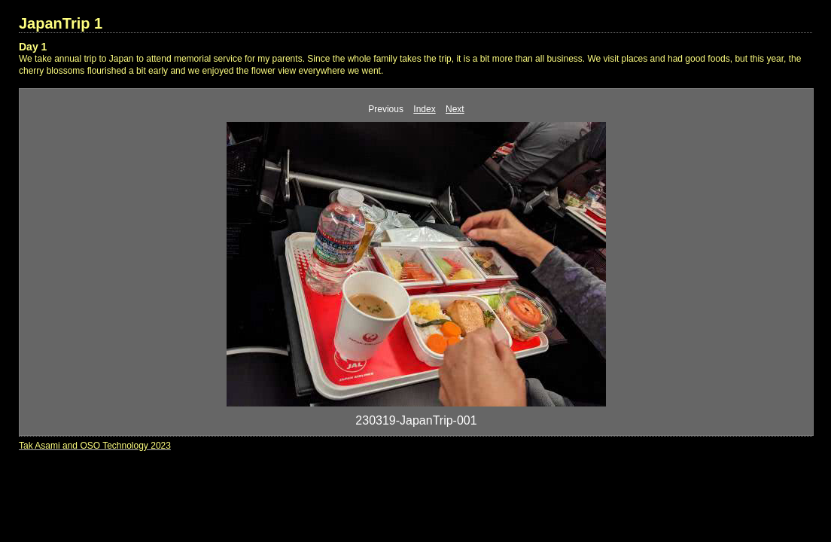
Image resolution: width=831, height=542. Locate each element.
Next (455, 109)
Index (424, 109)
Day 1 (33, 47)
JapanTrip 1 (60, 23)
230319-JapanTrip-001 (415, 420)
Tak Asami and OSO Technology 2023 (95, 445)
